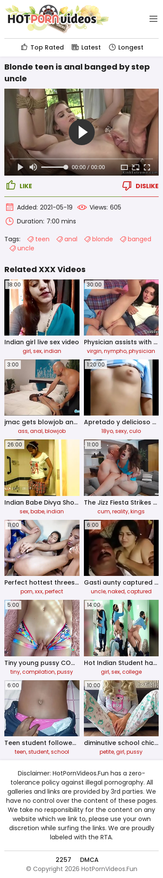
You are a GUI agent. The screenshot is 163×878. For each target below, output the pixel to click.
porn (26, 591)
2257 (63, 859)
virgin (94, 351)
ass (23, 431)
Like (18, 185)
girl (27, 351)
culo (135, 431)
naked (116, 591)
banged (135, 239)
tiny (15, 671)
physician (142, 351)
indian (52, 351)
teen (38, 239)
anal (66, 239)
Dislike (139, 185)
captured (139, 591)
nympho (115, 351)
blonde (98, 239)
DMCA (89, 859)
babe (37, 511)
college (132, 671)
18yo (107, 431)
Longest (125, 47)
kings (137, 511)
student (38, 751)
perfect (54, 591)
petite (107, 751)
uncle (21, 248)
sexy (121, 431)
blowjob (55, 431)
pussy (65, 671)
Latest (86, 47)
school (60, 751)
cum (103, 511)
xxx (39, 591)
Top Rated (42, 47)
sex (37, 351)
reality (120, 511)
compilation (38, 671)
